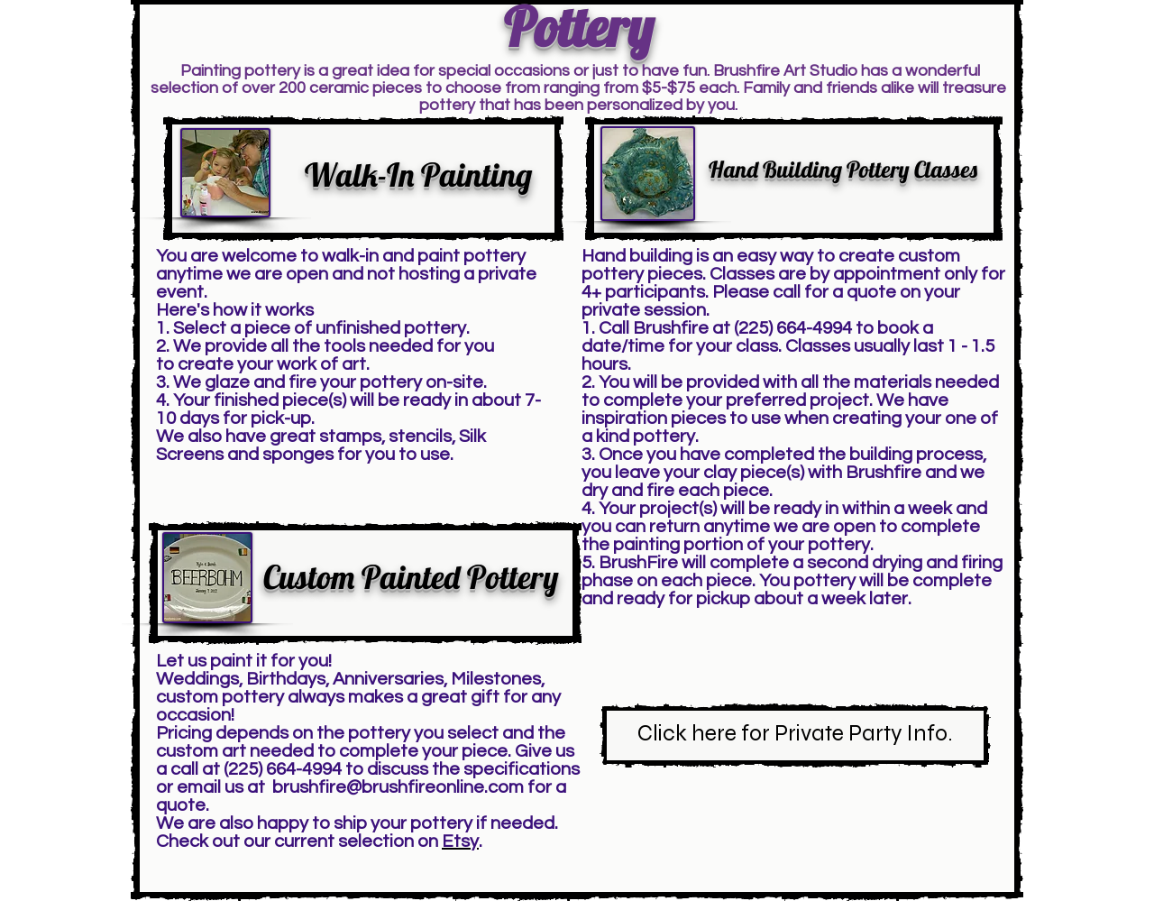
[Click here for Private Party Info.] (795, 735)
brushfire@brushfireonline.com (398, 787)
